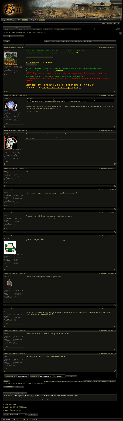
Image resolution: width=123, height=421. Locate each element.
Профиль (6, 74)
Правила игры (33, 419)
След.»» (80, 41)
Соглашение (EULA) (22, 419)
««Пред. (46, 41)
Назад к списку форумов (9, 32)
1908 (72, 41)
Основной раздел (20, 32)
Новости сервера (60, 29)
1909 (75, 41)
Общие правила (36, 29)
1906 (65, 41)
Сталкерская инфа (40, 32)
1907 (68, 41)
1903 (56, 41)
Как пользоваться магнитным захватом (39, 57)
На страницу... (87, 41)
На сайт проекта (9, 29)
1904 (59, 41)
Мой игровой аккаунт (23, 29)
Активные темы (19, 36)
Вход (116, 1)
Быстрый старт (48, 29)
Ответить (6, 41)
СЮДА (77, 87)
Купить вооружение (73, 29)
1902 (53, 41)
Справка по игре (30, 32)
